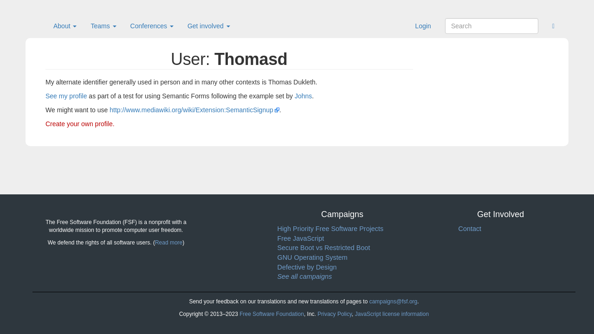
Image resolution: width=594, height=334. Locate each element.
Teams (103, 26)
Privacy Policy (334, 314)
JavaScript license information (392, 314)
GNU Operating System (313, 257)
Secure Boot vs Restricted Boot (324, 247)
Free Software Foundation (271, 314)
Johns (303, 96)
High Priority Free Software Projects (331, 228)
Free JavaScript (301, 238)
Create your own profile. (80, 124)
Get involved (208, 26)
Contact (470, 228)
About (65, 26)
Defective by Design (307, 267)
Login (423, 26)
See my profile (66, 96)
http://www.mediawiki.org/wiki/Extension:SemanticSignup (191, 110)
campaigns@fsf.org (393, 301)
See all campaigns (305, 276)
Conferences (152, 26)
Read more (168, 242)
